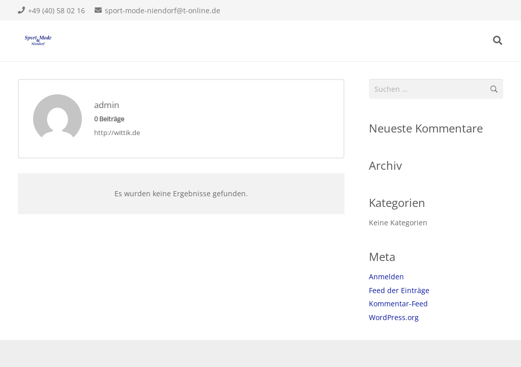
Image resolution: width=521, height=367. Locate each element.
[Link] (38, 41)
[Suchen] (497, 40)
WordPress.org (394, 317)
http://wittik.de (117, 132)
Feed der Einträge (399, 290)
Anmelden (386, 276)
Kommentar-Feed (398, 303)
